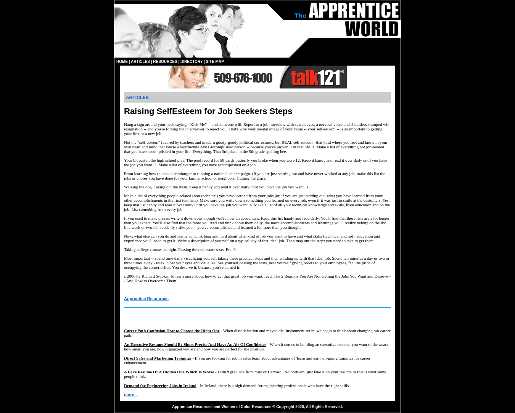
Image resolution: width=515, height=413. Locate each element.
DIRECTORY (191, 61)
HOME (122, 61)
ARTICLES (140, 61)
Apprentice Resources (146, 298)
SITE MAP (215, 61)
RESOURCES (165, 61)
